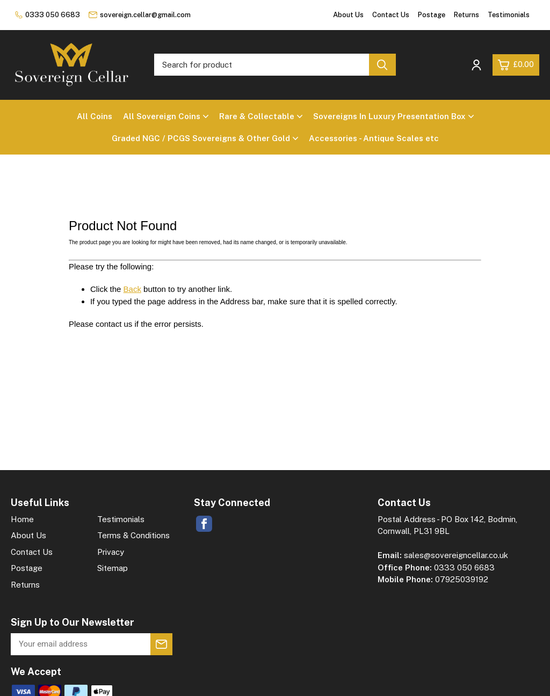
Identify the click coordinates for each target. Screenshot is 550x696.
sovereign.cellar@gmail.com (140, 15)
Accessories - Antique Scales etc (374, 138)
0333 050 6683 (47, 15)
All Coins (94, 116)
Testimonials (509, 15)
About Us (348, 15)
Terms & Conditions (133, 535)
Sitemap (112, 568)
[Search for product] (261, 65)
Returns (466, 15)
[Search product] (382, 65)
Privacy (110, 551)
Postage (431, 15)
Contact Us (390, 15)
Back (132, 289)
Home (22, 519)
